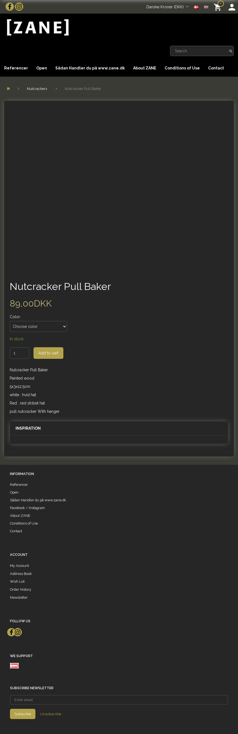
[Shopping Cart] (218, 7)
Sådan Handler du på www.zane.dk (90, 68)
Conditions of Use (182, 68)
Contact (216, 68)
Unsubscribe (50, 714)
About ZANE (144, 68)
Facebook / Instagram (27, 508)
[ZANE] (37, 28)
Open (41, 68)
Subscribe (22, 714)
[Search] (230, 51)
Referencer (16, 68)
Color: (15, 317)
